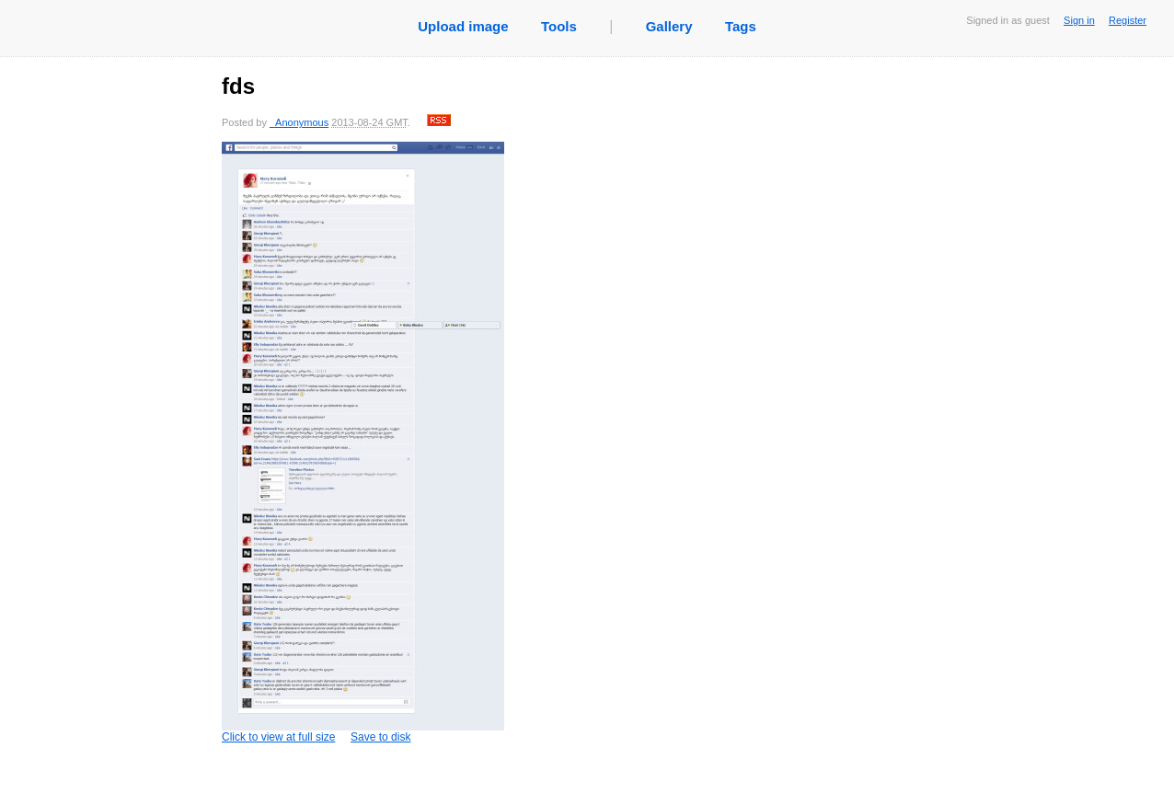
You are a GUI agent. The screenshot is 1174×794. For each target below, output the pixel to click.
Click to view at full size (363, 442)
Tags (740, 26)
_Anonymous (299, 122)
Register (1127, 20)
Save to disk (380, 737)
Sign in (1079, 20)
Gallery (669, 26)
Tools (559, 26)
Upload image (463, 26)
